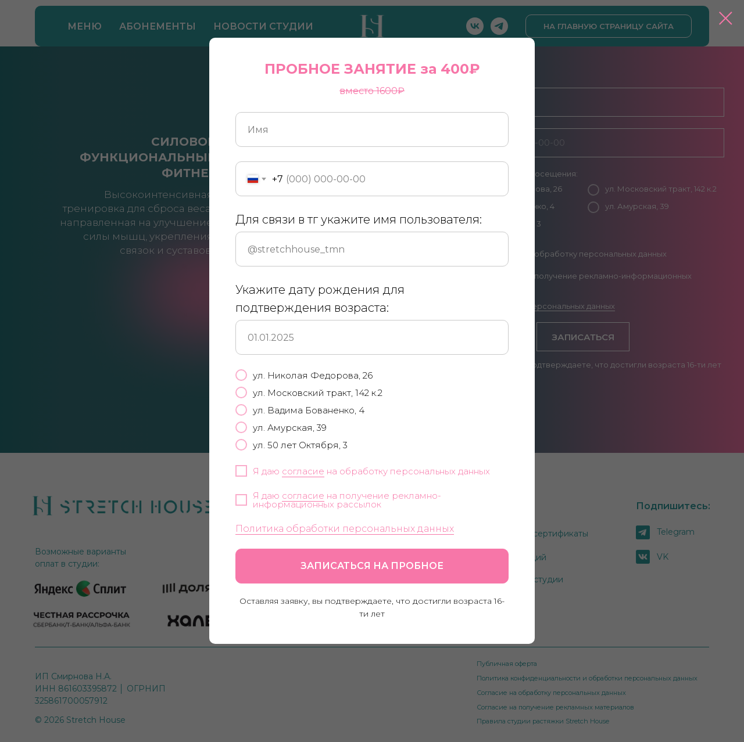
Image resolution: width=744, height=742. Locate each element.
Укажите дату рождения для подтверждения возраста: (320, 299)
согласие (303, 471)
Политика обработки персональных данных (344, 528)
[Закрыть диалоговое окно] (725, 18)
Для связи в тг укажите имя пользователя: (358, 219)
